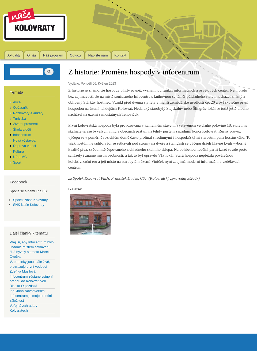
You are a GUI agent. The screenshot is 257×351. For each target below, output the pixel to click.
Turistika (19, 118)
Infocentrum (22, 135)
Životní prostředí (25, 124)
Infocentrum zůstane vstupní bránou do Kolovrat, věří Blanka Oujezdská (31, 281)
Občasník (20, 107)
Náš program (53, 55)
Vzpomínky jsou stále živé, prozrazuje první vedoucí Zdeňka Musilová (30, 266)
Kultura (18, 151)
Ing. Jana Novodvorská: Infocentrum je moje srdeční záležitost (31, 296)
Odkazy (76, 55)
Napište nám (98, 55)
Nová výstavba (24, 140)
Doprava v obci (24, 146)
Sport (17, 162)
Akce (17, 102)
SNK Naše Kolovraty (28, 205)
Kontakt (120, 55)
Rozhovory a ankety (28, 113)
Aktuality (13, 55)
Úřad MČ (20, 157)
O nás (31, 55)
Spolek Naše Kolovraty (30, 200)
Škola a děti (22, 129)
